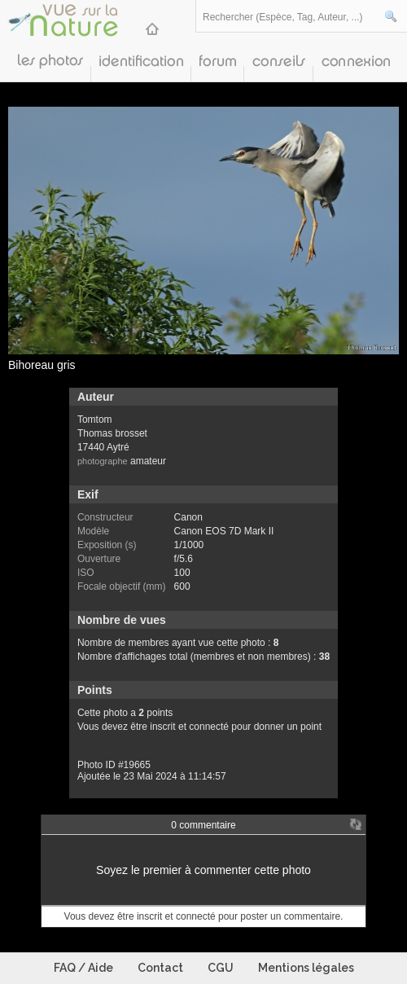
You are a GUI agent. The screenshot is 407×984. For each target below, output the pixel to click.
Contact (160, 967)
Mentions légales (306, 967)
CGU (221, 967)
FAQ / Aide (83, 967)
